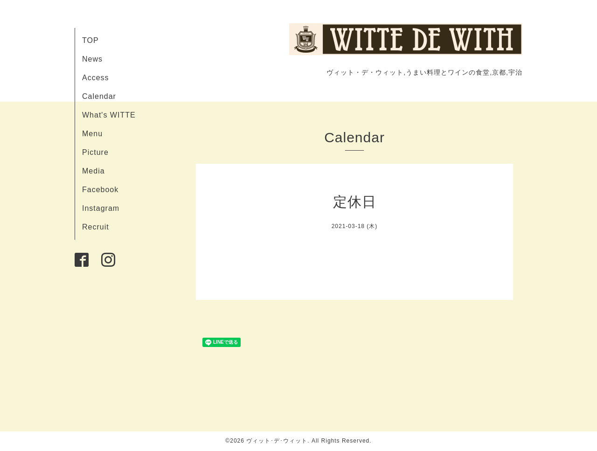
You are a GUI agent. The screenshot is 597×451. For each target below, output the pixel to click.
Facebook (100, 190)
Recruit (95, 227)
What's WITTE (109, 115)
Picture (95, 152)
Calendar (99, 96)
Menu (92, 134)
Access (95, 78)
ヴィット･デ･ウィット (276, 440)
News (92, 59)
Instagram (100, 208)
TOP (90, 40)
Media (93, 171)
